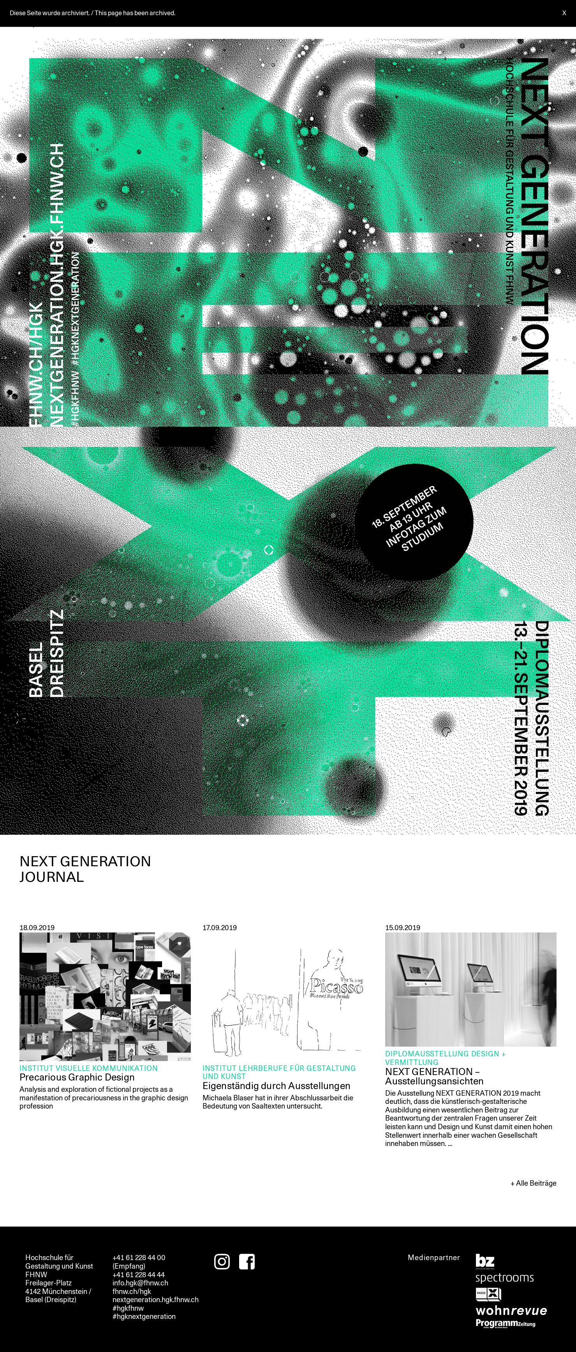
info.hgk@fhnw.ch (140, 1283)
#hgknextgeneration (144, 1316)
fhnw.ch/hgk (132, 1291)
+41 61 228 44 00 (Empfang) (139, 1262)
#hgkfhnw (128, 1308)
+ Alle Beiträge (534, 1183)
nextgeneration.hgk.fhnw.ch (156, 1300)
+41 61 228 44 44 (139, 1275)
